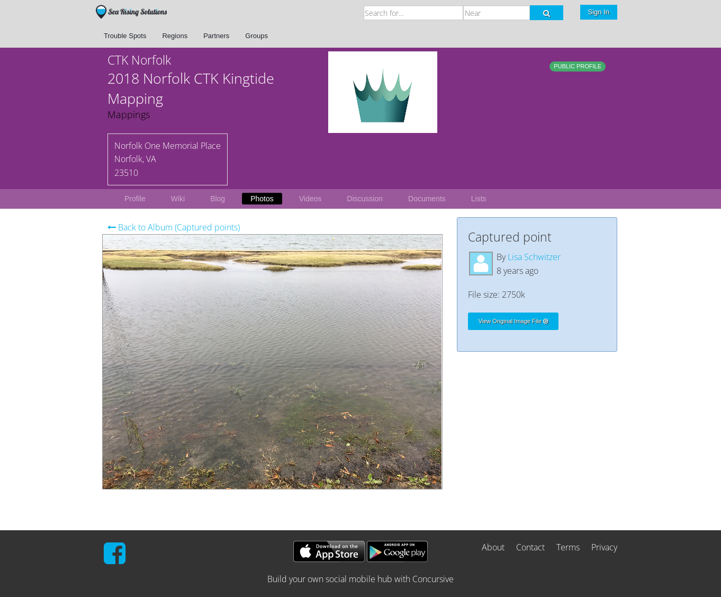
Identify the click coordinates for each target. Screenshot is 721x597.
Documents (427, 198)
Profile (135, 198)
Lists (478, 198)
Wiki (178, 198)
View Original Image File (513, 321)
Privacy (604, 547)
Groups (256, 36)
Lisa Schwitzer (534, 257)
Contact (530, 547)
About (493, 547)
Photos (262, 198)
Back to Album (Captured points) (173, 227)
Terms (568, 547)
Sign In (598, 12)
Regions (174, 36)
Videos (310, 198)
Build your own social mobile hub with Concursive (360, 579)
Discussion (365, 198)
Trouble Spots (125, 36)
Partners (216, 36)
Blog (217, 198)
